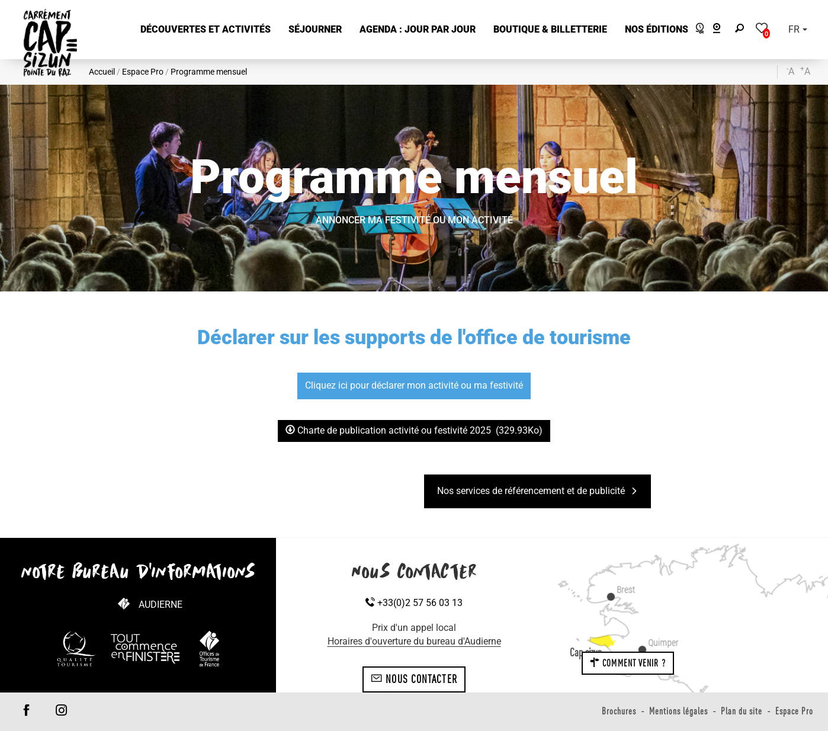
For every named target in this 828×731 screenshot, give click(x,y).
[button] (205, 30)
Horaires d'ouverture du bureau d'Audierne (414, 641)
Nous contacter (414, 678)
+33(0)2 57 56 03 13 (414, 602)
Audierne (160, 604)
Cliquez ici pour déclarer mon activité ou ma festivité (414, 385)
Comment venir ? (628, 663)
